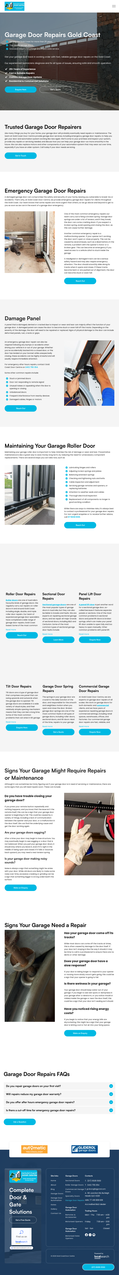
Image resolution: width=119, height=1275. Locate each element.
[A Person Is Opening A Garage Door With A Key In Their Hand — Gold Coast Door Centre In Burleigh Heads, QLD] (96, 572)
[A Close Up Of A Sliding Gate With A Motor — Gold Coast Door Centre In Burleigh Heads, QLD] (30, 495)
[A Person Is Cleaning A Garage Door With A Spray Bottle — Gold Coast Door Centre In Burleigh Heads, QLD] (89, 834)
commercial (103, 705)
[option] (34, 1149)
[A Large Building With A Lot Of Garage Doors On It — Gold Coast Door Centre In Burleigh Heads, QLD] (96, 665)
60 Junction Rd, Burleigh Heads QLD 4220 (97, 1194)
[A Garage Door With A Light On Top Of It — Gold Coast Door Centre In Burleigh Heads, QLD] (23, 665)
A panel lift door (87, 604)
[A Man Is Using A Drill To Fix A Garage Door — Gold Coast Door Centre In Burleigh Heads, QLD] (30, 242)
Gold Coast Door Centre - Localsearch (21, 1236)
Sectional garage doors (54, 604)
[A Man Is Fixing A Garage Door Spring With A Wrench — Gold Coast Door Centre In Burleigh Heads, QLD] (59, 665)
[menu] (114, 6)
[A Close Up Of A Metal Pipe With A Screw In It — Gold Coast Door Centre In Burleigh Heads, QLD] (30, 976)
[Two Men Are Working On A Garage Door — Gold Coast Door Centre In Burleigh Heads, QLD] (59, 572)
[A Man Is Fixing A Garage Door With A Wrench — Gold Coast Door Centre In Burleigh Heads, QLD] (89, 373)
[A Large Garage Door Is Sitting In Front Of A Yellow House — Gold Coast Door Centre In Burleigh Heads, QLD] (23, 572)
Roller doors (12, 600)
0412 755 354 (31, 367)
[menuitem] (59, 1180)
